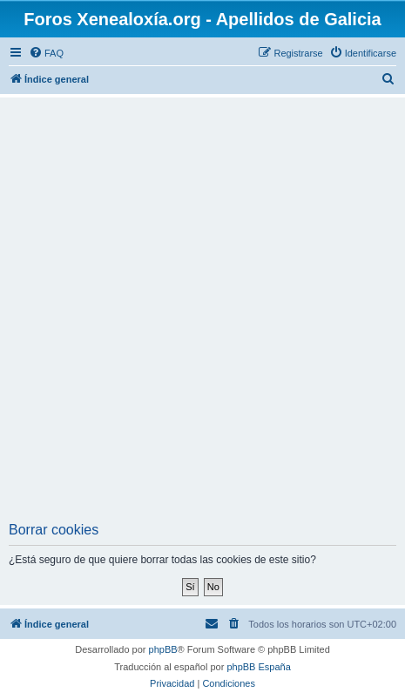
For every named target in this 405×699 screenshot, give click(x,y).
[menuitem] (46, 53)
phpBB (163, 649)
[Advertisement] (202, 311)
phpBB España (258, 667)
